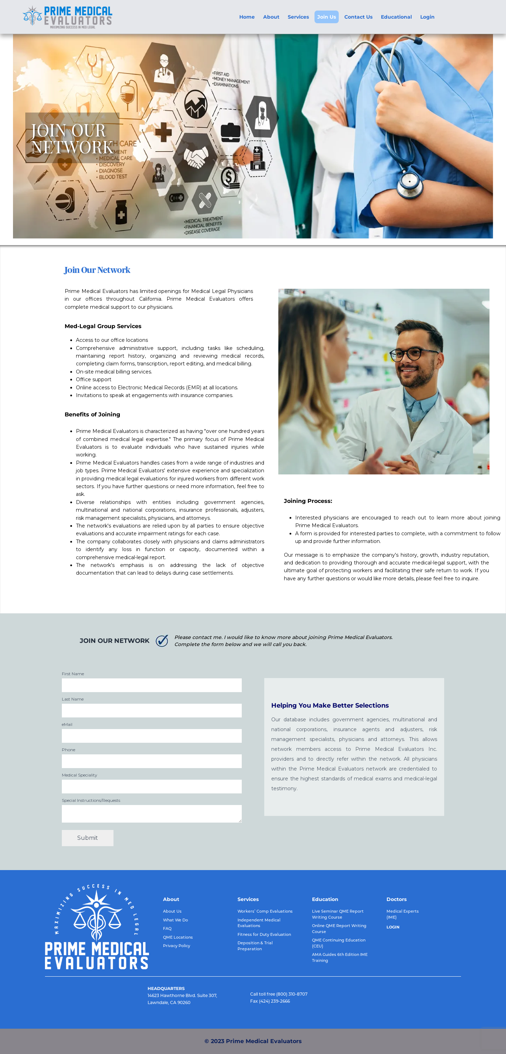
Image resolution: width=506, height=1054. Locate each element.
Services (298, 17)
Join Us (326, 17)
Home (247, 17)
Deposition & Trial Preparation (255, 945)
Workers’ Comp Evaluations (265, 911)
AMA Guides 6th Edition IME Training (340, 957)
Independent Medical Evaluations (259, 923)
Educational (396, 17)
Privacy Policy (176, 945)
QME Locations (178, 937)
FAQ (167, 928)
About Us (172, 911)
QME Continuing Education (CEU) (338, 943)
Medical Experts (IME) (403, 914)
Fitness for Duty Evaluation (264, 934)
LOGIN (393, 927)
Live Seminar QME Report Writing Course (338, 914)
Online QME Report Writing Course (339, 928)
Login (427, 17)
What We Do (175, 920)
